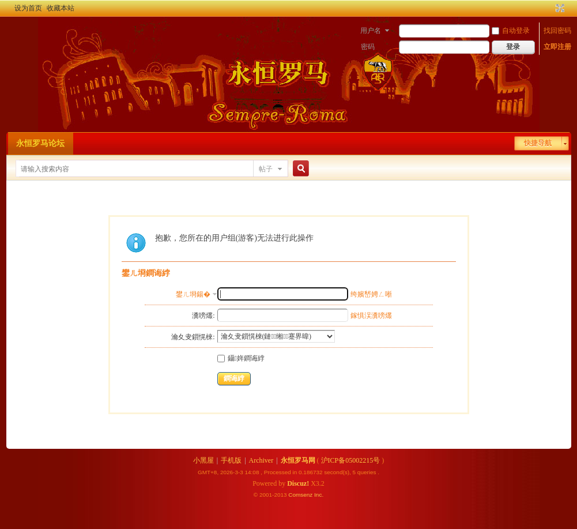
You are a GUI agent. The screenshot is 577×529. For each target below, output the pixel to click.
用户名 (370, 31)
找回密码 (557, 31)
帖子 (266, 169)
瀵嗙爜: (203, 316)
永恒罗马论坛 (40, 143)
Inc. (318, 495)
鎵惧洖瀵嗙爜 (371, 316)
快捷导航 (538, 143)
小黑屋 (203, 460)
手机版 (231, 460)
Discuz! (298, 483)
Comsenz (301, 495)
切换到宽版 (558, 8)
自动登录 (511, 31)
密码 (368, 47)
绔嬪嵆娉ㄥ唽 (371, 294)
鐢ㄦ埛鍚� (193, 294)
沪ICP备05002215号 (350, 460)
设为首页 (28, 8)
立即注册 (557, 47)
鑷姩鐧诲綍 (241, 358)
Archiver (261, 460)
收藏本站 (60, 8)
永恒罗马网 (298, 460)
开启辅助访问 (549, 8)
